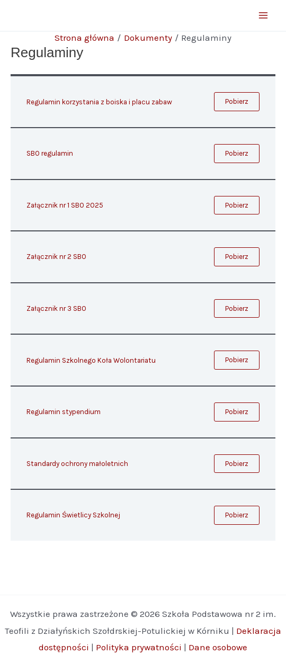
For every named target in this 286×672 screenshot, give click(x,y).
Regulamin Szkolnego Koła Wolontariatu (91, 360)
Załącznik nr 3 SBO (56, 308)
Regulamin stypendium (63, 412)
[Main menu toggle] (264, 15)
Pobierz (236, 101)
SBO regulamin (49, 153)
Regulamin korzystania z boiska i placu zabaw (99, 102)
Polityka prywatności (139, 647)
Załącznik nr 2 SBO (56, 257)
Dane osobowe (218, 647)
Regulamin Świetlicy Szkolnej (73, 515)
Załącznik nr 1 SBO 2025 (64, 205)
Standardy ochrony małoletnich (77, 464)
